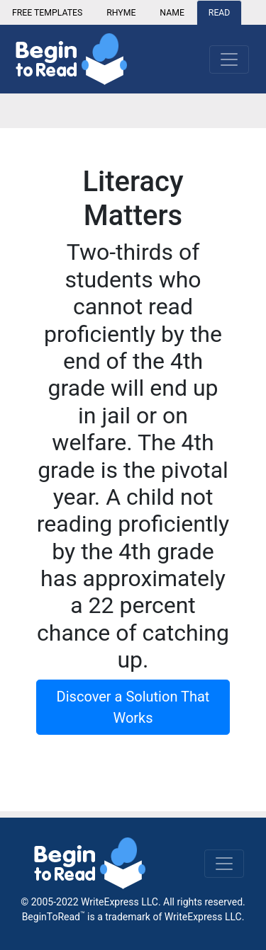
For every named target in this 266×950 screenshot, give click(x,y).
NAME (172, 13)
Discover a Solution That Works (133, 707)
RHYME (120, 13)
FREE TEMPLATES (47, 13)
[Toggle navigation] (224, 863)
